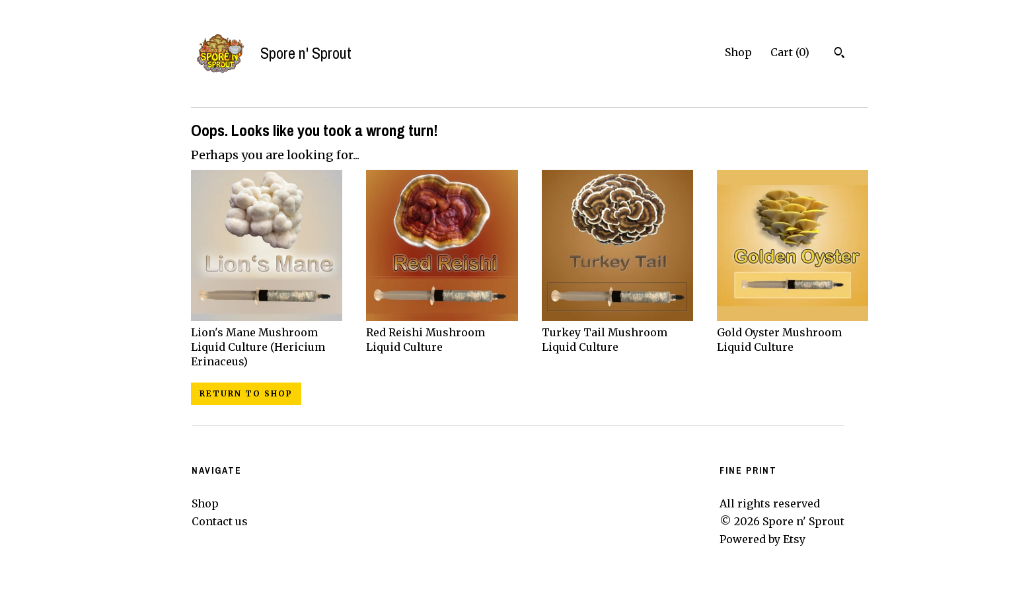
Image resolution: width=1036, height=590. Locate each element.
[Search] (839, 54)
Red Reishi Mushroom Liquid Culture (441, 332)
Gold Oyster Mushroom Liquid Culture (792, 332)
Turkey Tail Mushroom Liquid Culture (617, 332)
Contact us (220, 521)
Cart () (789, 52)
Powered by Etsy (762, 539)
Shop (738, 52)
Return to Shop (246, 393)
